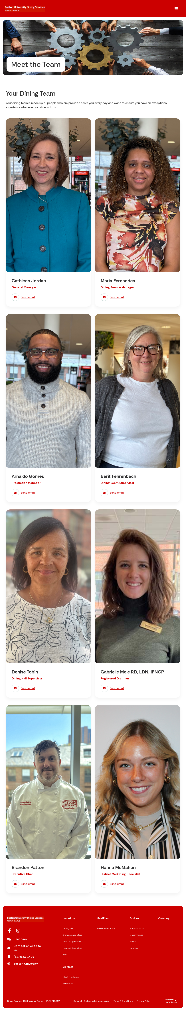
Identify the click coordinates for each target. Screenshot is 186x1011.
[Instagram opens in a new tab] (18, 930)
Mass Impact (136, 934)
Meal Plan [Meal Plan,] (102, 918)
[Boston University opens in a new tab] (22, 964)
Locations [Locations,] (69, 918)
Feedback (68, 983)
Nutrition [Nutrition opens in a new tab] (134, 948)
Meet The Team (71, 977)
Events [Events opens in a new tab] (133, 941)
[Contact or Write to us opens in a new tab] (25, 948)
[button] (176, 9)
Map (65, 954)
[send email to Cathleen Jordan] (48, 297)
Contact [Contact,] (68, 966)
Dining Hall (68, 928)
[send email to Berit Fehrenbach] (137, 492)
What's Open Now (72, 941)
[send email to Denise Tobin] (48, 688)
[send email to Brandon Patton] (48, 883)
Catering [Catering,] (163, 918)
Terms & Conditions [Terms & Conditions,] (123, 1001)
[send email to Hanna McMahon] (137, 883)
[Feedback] (17, 939)
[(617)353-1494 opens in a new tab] (20, 957)
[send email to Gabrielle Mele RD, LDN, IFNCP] (137, 688)
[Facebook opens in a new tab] (9, 930)
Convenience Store (72, 934)
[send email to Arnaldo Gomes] (48, 492)
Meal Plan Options (106, 928)
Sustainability (137, 928)
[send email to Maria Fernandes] (137, 297)
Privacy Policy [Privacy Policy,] (144, 1001)
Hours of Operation (72, 948)
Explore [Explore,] (134, 918)
